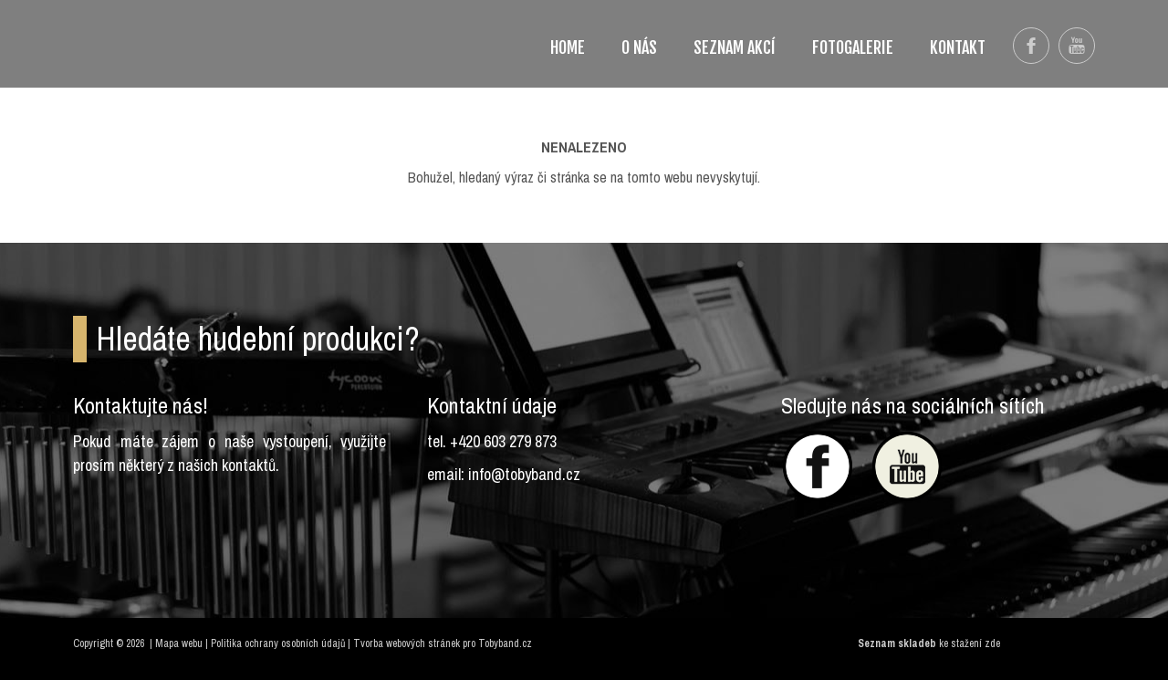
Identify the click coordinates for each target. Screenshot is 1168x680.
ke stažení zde (969, 643)
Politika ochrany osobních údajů (278, 643)
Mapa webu (179, 643)
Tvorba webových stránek (406, 643)
